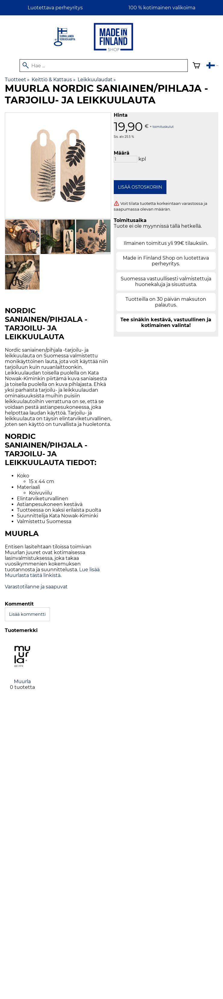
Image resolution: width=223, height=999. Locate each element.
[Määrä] (125, 159)
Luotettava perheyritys (55, 8)
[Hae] (104, 65)
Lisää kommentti (27, 614)
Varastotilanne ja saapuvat (36, 587)
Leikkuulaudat (97, 79)
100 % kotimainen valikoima (162, 8)
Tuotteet (17, 79)
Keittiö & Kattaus (53, 79)
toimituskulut (163, 126)
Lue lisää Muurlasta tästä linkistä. (52, 572)
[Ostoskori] (196, 66)
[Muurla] (22, 669)
